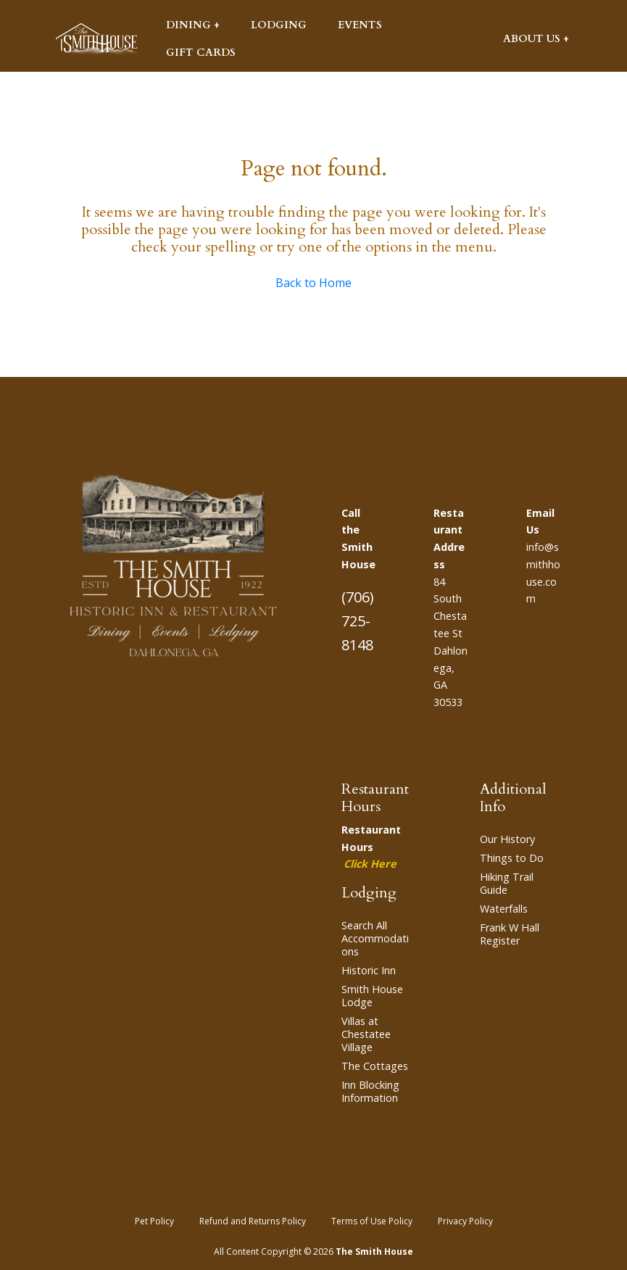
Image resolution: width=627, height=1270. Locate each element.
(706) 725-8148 (357, 621)
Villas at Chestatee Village (366, 1034)
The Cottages (374, 1066)
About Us (531, 39)
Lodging (279, 25)
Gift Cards (201, 52)
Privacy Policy (465, 1221)
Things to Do (512, 858)
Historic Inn (368, 970)
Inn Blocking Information (370, 1091)
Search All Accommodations (375, 938)
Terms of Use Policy (371, 1221)
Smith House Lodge (372, 995)
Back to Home (313, 283)
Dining (188, 25)
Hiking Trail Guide (506, 883)
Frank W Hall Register (509, 934)
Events (360, 25)
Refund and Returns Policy (252, 1221)
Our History (507, 839)
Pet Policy (154, 1221)
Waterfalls (504, 909)
